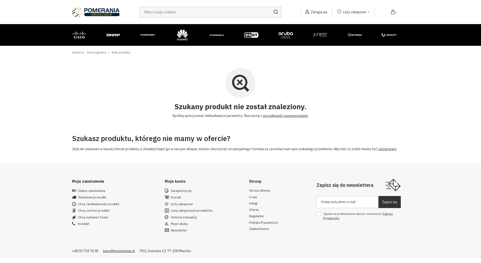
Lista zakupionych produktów (192, 211)
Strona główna (96, 52)
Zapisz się (389, 202)
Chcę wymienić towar (93, 217)
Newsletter (179, 230)
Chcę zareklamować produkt (98, 204)
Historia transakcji (184, 217)
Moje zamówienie (88, 181)
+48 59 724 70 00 (85, 251)
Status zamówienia (91, 191)
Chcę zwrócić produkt (94, 211)
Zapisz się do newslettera (345, 185)
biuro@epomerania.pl (119, 251)
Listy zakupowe (354, 12)
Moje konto (175, 181)
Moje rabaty (179, 224)
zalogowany (387, 149)
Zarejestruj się (181, 191)
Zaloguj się (319, 12)
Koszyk (176, 197)
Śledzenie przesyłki (92, 197)
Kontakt (83, 224)
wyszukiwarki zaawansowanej (285, 116)
